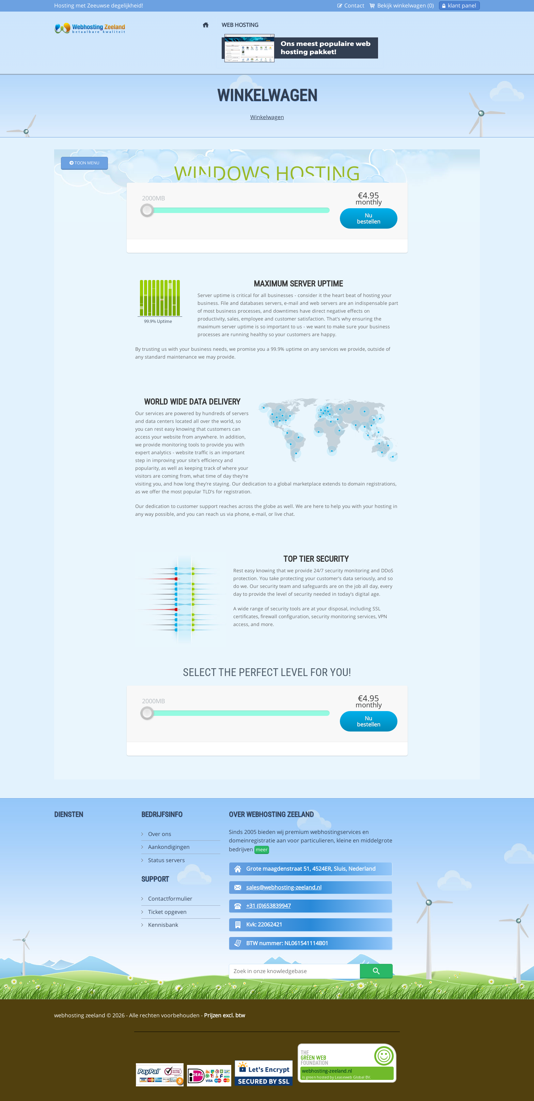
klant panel (462, 5)
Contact (354, 5)
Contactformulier (170, 898)
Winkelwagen (267, 117)
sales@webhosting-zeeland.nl (283, 887)
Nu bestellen (368, 218)
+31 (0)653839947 (268, 905)
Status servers (166, 860)
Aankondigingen (169, 847)
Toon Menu (84, 163)
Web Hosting (240, 25)
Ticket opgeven (167, 912)
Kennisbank (163, 925)
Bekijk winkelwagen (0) (405, 5)
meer (262, 849)
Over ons (159, 834)
